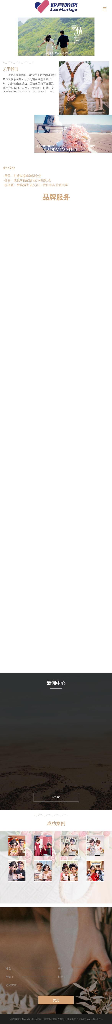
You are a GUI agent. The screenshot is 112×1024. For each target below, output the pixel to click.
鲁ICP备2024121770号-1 (91, 1019)
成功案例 (56, 823)
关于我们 (10, 69)
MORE (4, 671)
